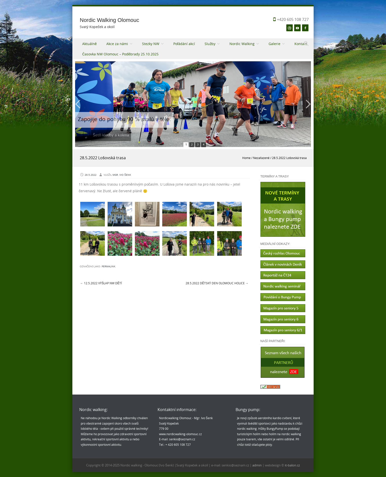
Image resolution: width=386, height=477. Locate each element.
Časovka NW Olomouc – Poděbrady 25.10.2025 (120, 54)
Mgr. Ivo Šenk (122, 174)
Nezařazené (261, 158)
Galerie (274, 43)
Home (246, 158)
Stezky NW (150, 43)
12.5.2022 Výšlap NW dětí (101, 283)
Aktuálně (89, 43)
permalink (108, 266)
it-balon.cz (292, 465)
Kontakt (300, 43)
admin (257, 465)
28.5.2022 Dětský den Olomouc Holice (217, 283)
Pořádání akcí (184, 43)
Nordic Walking (242, 43)
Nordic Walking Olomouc (109, 20)
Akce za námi (117, 43)
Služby (210, 43)
